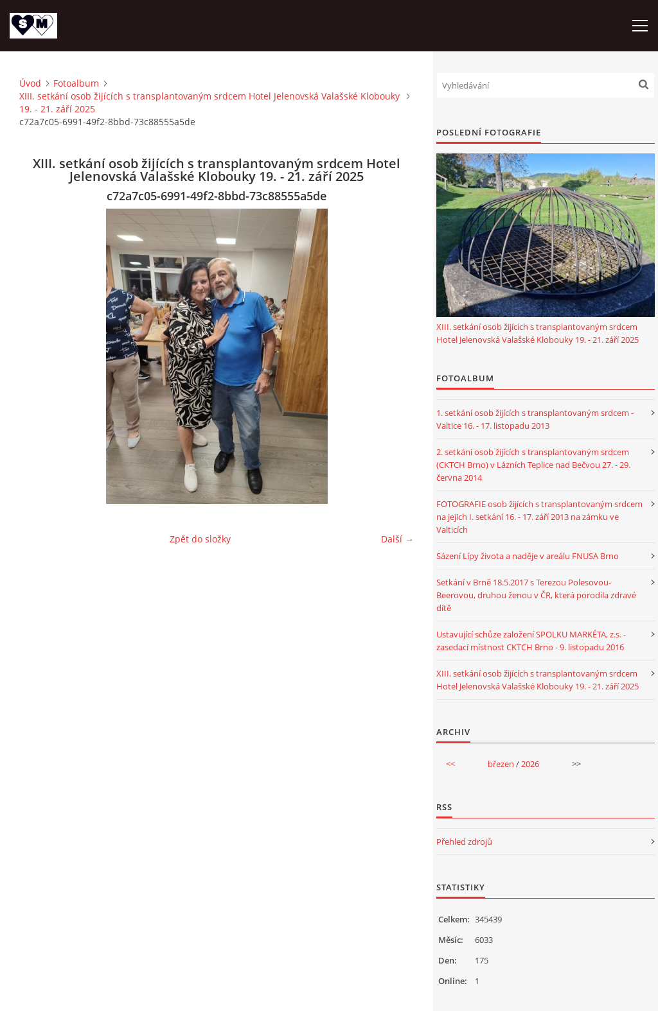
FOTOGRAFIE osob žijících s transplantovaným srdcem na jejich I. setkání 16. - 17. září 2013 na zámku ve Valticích (539, 516)
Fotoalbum (76, 83)
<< (450, 764)
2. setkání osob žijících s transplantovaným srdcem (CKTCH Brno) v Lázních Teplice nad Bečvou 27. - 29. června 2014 (533, 464)
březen (501, 764)
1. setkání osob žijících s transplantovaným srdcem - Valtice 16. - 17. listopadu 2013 (535, 419)
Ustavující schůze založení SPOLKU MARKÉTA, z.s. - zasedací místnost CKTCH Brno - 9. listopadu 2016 (531, 640)
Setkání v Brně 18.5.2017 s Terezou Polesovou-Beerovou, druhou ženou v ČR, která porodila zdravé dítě (536, 595)
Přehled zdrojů (464, 841)
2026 (530, 764)
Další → (397, 539)
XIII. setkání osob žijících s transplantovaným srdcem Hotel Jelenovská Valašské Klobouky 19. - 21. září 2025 (209, 102)
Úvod (30, 83)
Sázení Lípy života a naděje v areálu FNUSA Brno (527, 556)
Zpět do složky (200, 539)
